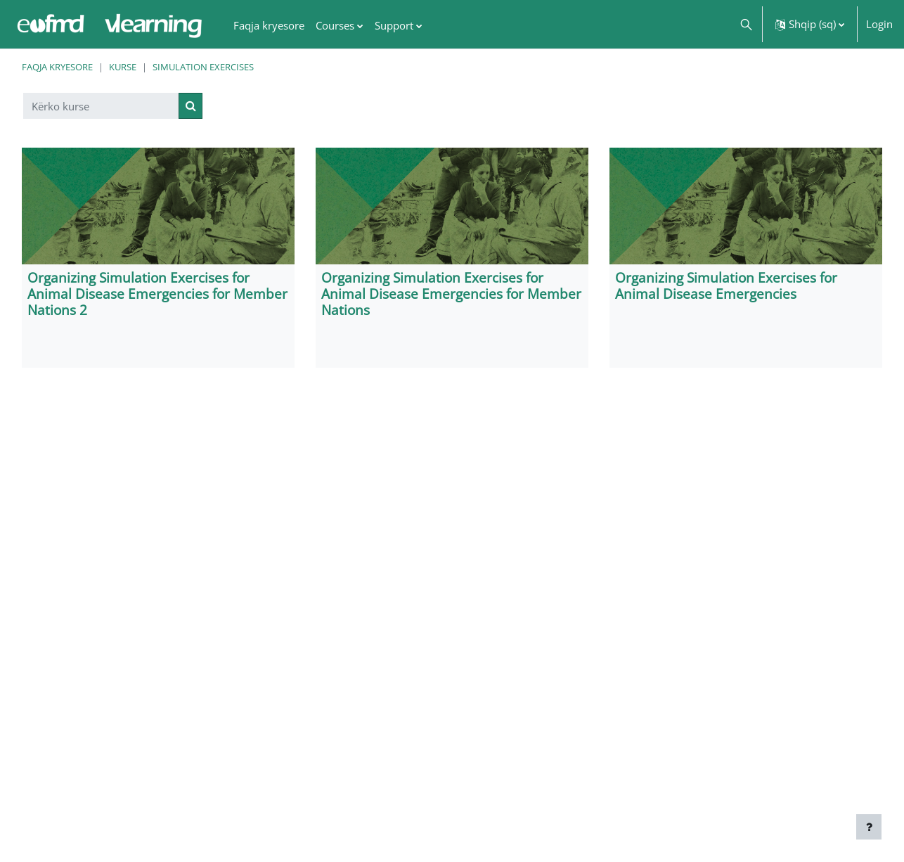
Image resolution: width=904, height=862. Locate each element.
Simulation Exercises (203, 66)
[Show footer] (869, 827)
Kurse (122, 66)
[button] (745, 24)
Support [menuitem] (394, 25)
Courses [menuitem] (335, 25)
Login (879, 24)
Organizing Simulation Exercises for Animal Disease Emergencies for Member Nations (451, 294)
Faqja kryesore (57, 66)
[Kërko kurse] (101, 106)
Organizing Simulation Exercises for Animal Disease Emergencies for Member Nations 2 (157, 294)
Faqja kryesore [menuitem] (268, 25)
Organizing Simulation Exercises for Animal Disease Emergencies (726, 286)
